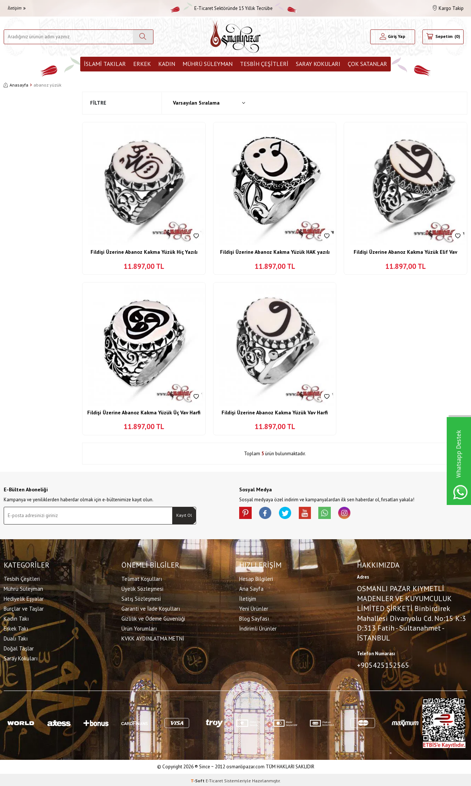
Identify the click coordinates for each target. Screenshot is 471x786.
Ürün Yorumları (139, 627)
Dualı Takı (16, 637)
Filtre (98, 102)
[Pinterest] (246, 514)
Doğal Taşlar (19, 647)
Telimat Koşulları (141, 577)
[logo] (235, 36)
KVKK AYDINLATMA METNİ (152, 637)
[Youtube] (312, 514)
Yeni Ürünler (253, 607)
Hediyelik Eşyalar (24, 597)
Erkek (142, 63)
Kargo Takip (448, 8)
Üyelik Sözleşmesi (142, 587)
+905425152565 (383, 664)
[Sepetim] (443, 36)
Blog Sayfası (254, 617)
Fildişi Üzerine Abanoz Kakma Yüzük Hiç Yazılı (144, 252)
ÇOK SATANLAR (367, 63)
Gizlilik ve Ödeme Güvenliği (153, 617)
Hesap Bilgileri (256, 577)
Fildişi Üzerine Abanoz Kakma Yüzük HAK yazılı (275, 252)
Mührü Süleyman (208, 63)
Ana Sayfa (251, 587)
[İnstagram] (357, 514)
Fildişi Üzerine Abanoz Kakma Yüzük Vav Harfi (275, 412)
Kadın (166, 63)
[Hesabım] (392, 36)
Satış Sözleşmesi (141, 597)
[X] (290, 514)
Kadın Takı (16, 617)
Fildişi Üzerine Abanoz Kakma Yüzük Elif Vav (405, 252)
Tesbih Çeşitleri (264, 63)
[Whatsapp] (334, 514)
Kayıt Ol (184, 515)
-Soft (198, 779)
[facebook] (268, 514)
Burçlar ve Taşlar (24, 607)
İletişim (16, 8)
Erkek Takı (16, 627)
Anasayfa (16, 85)
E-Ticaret (214, 779)
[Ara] (143, 37)
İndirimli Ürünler (258, 627)
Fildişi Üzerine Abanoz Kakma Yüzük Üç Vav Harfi (144, 412)
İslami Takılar (105, 63)
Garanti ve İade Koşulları (150, 607)
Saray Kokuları (318, 63)
